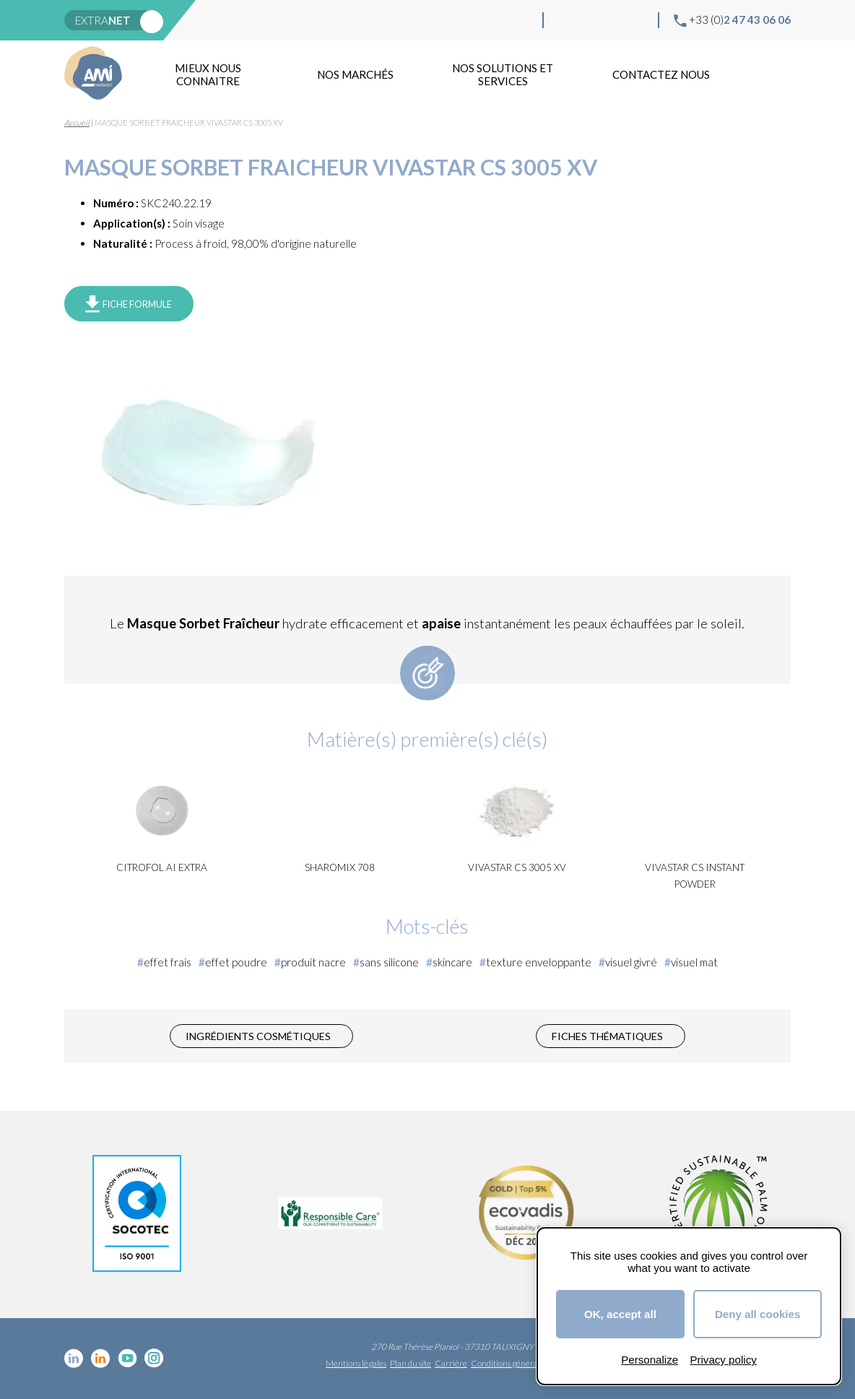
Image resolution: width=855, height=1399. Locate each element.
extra (103, 20)
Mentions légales (356, 1363)
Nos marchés (355, 74)
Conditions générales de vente (525, 1363)
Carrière (451, 1363)
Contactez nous (661, 74)
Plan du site (410, 1363)
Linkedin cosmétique (566, 20)
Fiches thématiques (607, 1036)
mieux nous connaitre (208, 74)
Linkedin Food (589, 20)
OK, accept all (620, 1314)
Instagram (635, 20)
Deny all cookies (757, 1314)
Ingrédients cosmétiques (258, 1036)
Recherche (775, 74)
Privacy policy (723, 1359)
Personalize (649, 1359)
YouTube (612, 20)
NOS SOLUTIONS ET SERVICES (502, 74)
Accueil (77, 122)
